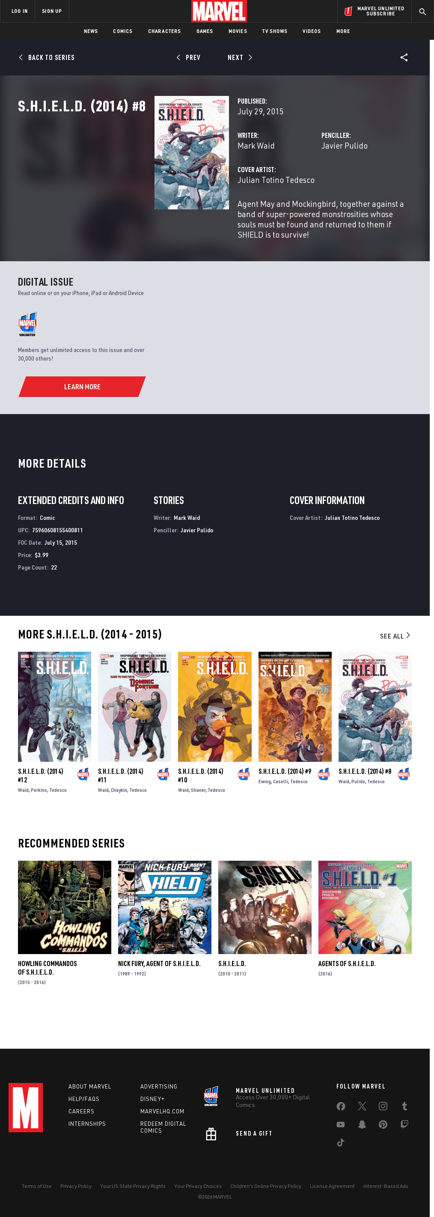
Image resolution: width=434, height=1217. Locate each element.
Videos (312, 31)
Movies (238, 31)
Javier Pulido (296, 183)
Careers (81, 1111)
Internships (87, 1123)
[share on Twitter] (362, 1108)
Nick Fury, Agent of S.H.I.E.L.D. (159, 995)
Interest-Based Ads (385, 1186)
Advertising (159, 1086)
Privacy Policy (76, 1186)
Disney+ (152, 1098)
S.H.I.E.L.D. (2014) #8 (365, 803)
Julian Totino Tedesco (180, 217)
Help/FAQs (84, 1098)
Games (204, 31)
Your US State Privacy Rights (133, 1186)
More (343, 31)
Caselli (280, 813)
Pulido (358, 813)
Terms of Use (37, 1186)
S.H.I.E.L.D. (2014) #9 (285, 803)
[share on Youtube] (340, 1126)
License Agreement (332, 1186)
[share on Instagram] (383, 1108)
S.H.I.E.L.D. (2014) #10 (200, 807)
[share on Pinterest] (383, 1126)
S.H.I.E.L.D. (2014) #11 (120, 807)
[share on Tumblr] (404, 1108)
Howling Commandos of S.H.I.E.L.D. (47, 999)
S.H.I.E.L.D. (232, 995)
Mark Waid (160, 183)
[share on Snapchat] (362, 1126)
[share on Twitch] (404, 1126)
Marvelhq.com (162, 1111)
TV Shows (275, 31)
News (91, 31)
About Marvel (89, 1086)
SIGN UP (52, 11)
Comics (122, 31)
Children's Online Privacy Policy (265, 1186)
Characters (164, 31)
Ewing (265, 813)
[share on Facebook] (340, 1108)
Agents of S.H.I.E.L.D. (347, 995)
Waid (23, 822)
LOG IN (20, 11)
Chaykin (119, 822)
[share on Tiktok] (340, 1144)
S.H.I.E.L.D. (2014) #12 (40, 807)
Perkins (39, 822)
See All (396, 668)
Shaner (198, 822)
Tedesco (58, 822)
